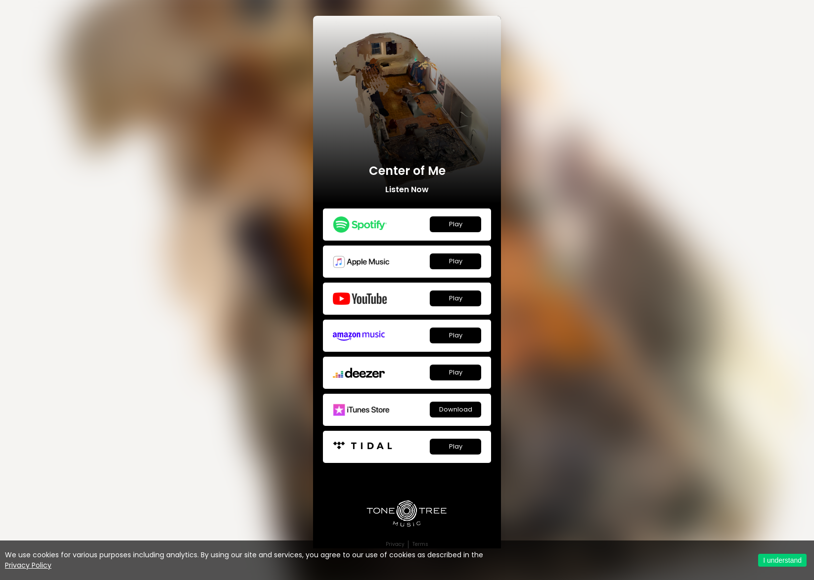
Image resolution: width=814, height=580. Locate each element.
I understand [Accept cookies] (782, 560)
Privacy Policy (28, 565)
